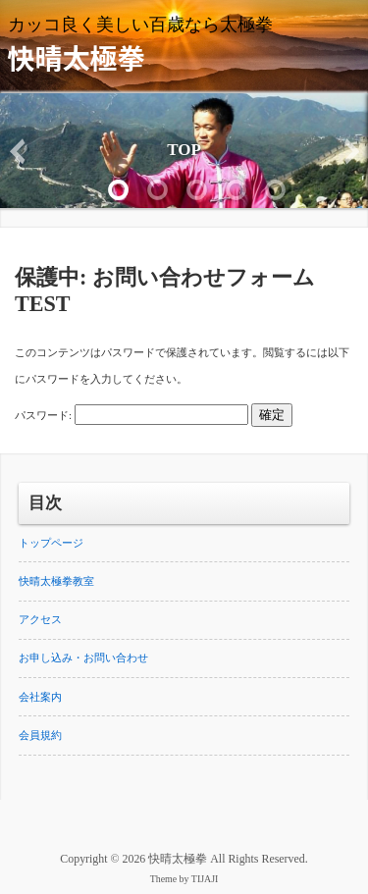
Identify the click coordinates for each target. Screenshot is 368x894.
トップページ (51, 543)
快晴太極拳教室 (56, 581)
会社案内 (40, 697)
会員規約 (40, 735)
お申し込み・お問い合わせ (83, 657)
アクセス (40, 619)
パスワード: (131, 415)
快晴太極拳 (76, 57)
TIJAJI (205, 878)
